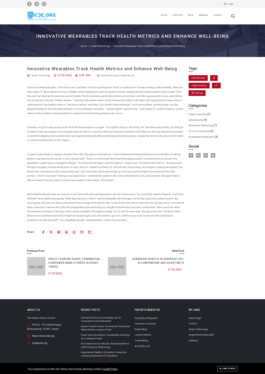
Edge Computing (197, 114)
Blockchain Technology (201, 125)
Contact (193, 323)
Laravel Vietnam (143, 334)
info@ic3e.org (39, 343)
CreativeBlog (141, 340)
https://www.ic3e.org (43, 335)
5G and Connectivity (199, 131)
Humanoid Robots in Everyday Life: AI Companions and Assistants (101, 319)
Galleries (193, 340)
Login (228, 4)
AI (133, 75)
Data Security (198, 78)
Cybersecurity (196, 120)
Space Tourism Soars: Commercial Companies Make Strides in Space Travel (74, 262)
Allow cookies (227, 369)
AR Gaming (197, 93)
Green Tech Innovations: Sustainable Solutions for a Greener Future (105, 337)
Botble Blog (141, 329)
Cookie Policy (110, 369)
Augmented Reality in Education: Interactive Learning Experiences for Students (104, 354)
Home (83, 46)
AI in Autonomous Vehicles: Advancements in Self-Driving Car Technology (105, 345)
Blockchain (107, 75)
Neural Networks (122, 75)
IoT (216, 85)
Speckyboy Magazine (146, 318)
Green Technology (100, 46)
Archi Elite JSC (142, 346)
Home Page (195, 318)
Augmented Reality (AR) (201, 136)
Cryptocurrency (199, 85)
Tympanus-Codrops (145, 323)
